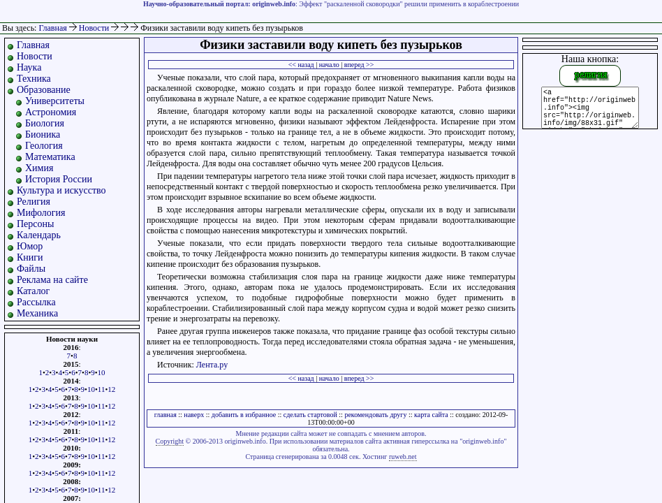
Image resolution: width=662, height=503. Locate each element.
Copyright (170, 441)
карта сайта (431, 414)
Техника (34, 78)
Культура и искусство (61, 190)
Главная (52, 28)
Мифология (41, 212)
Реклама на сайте (52, 280)
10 (101, 372)
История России (58, 179)
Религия (33, 201)
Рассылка (36, 302)
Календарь (39, 235)
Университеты (54, 101)
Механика (37, 313)
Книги (30, 257)
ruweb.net (403, 456)
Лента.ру (212, 365)
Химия (39, 168)
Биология (44, 123)
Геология (44, 145)
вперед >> (359, 64)
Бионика (42, 134)
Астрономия (50, 112)
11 (101, 389)
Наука (29, 67)
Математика (50, 157)
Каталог (33, 291)
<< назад (301, 64)
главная (165, 414)
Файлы (31, 268)
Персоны (35, 224)
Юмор (30, 246)
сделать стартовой (310, 414)
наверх (194, 414)
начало (329, 64)
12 (111, 389)
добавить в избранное (244, 414)
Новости (95, 28)
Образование (44, 90)
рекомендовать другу (375, 414)
